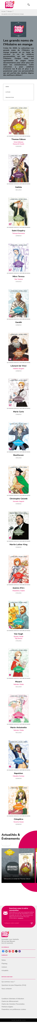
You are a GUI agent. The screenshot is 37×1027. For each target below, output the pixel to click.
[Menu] (30, 4)
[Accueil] (10, 4)
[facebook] (3, 951)
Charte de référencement (10, 1001)
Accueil (3, 11)
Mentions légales (7, 1007)
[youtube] (13, 951)
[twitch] (19, 951)
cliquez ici (20, 918)
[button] (8, 86)
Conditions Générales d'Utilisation (13, 999)
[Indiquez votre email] (16, 923)
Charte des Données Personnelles (13, 1004)
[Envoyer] (31, 923)
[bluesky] (6, 951)
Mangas (10, 11)
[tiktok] (16, 951)
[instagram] (9, 951)
